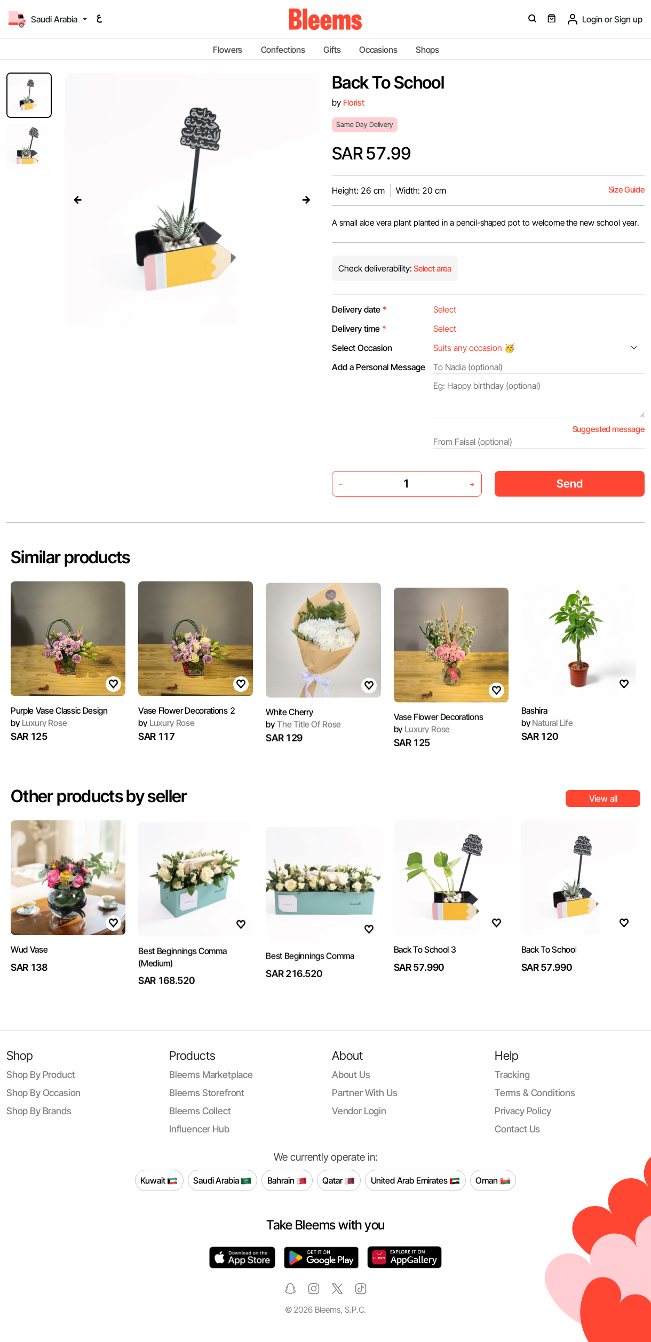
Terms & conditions (535, 1092)
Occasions (378, 49)
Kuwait (159, 1180)
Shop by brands (39, 1110)
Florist (353, 103)
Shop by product (40, 1074)
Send (570, 483)
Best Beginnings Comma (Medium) (182, 983)
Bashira (534, 757)
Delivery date (359, 309)
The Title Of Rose (303, 750)
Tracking (512, 1074)
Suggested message (609, 429)
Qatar (338, 1180)
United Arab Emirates (416, 1180)
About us (351, 1074)
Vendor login (359, 1110)
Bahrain (287, 1180)
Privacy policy (523, 1110)
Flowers (227, 49)
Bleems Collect (200, 1110)
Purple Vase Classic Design (59, 757)
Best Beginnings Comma (310, 980)
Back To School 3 (425, 996)
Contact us (517, 1129)
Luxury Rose (166, 738)
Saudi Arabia (222, 1180)
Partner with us (364, 1092)
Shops (427, 49)
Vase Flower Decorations (438, 741)
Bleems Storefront (206, 1092)
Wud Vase (29, 965)
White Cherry (289, 737)
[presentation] (77, 199)
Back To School (549, 965)
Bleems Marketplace (211, 1074)
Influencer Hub (199, 1129)
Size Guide (626, 190)
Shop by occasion (43, 1092)
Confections (283, 49)
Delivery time (359, 328)
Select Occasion (362, 347)
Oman (492, 1180)
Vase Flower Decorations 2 (186, 726)
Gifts (331, 49)
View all (603, 798)
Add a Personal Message (378, 367)
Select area (431, 268)
